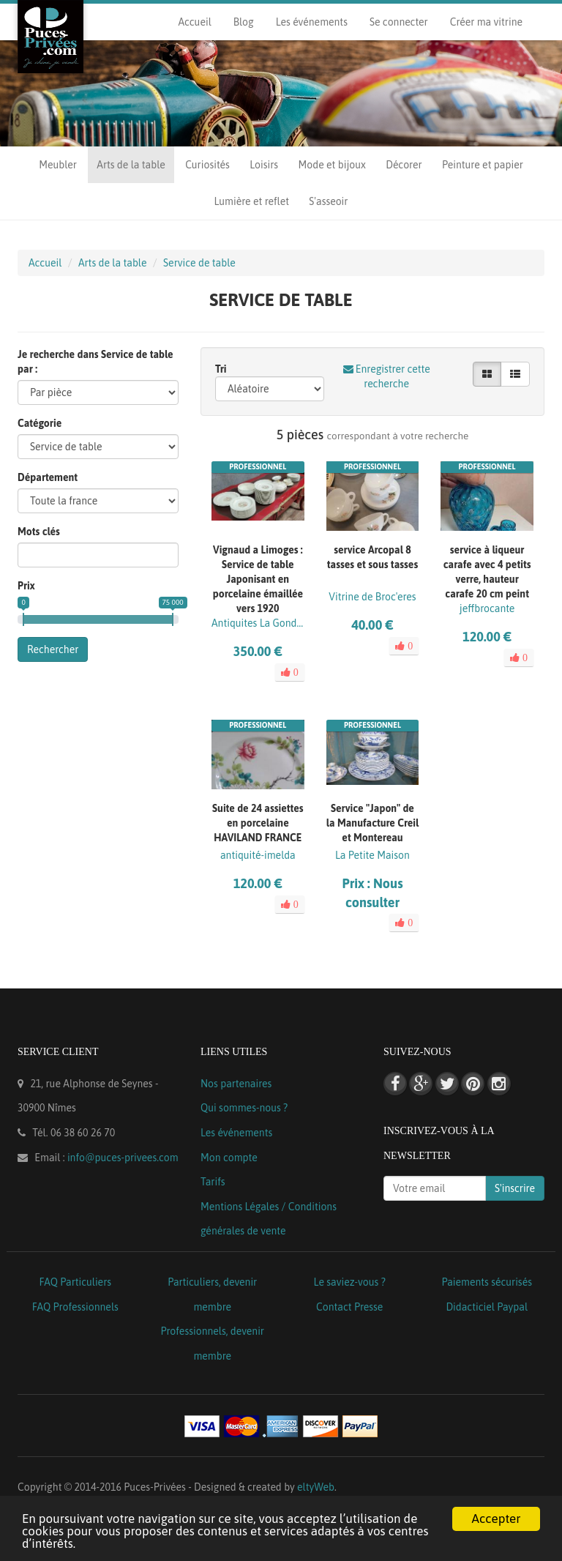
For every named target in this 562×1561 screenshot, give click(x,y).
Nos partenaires (236, 1083)
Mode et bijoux (331, 165)
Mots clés (39, 531)
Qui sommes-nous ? (244, 1108)
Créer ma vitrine (486, 22)
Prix (26, 586)
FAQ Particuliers (75, 1282)
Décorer (404, 165)
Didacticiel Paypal (487, 1307)
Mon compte (229, 1157)
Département (48, 477)
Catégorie (39, 423)
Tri (221, 369)
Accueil (194, 22)
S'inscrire (515, 1188)
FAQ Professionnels (75, 1307)
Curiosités (207, 165)
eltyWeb (315, 1487)
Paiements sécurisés (487, 1282)
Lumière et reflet (251, 201)
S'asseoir (328, 201)
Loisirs (264, 165)
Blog (243, 22)
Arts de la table (131, 165)
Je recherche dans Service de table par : (95, 362)
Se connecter (399, 22)
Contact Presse (349, 1307)
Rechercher (52, 649)
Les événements (312, 22)
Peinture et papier (482, 165)
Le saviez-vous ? (350, 1282)
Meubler (58, 165)
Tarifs (213, 1182)
